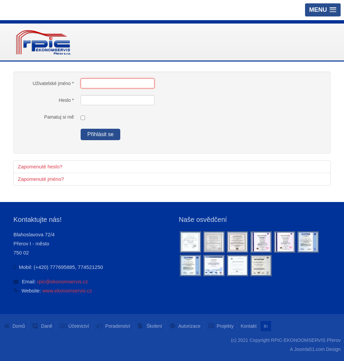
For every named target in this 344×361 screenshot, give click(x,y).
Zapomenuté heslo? (40, 166)
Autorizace (189, 326)
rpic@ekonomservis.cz (62, 281)
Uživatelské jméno (53, 83)
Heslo (66, 100)
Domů (18, 326)
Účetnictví (79, 326)
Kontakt (248, 326)
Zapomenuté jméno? (41, 179)
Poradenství (117, 326)
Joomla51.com (309, 349)
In (266, 326)
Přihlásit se (100, 134)
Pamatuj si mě (59, 117)
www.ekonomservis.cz (67, 290)
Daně (46, 326)
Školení (154, 326)
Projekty (225, 326)
